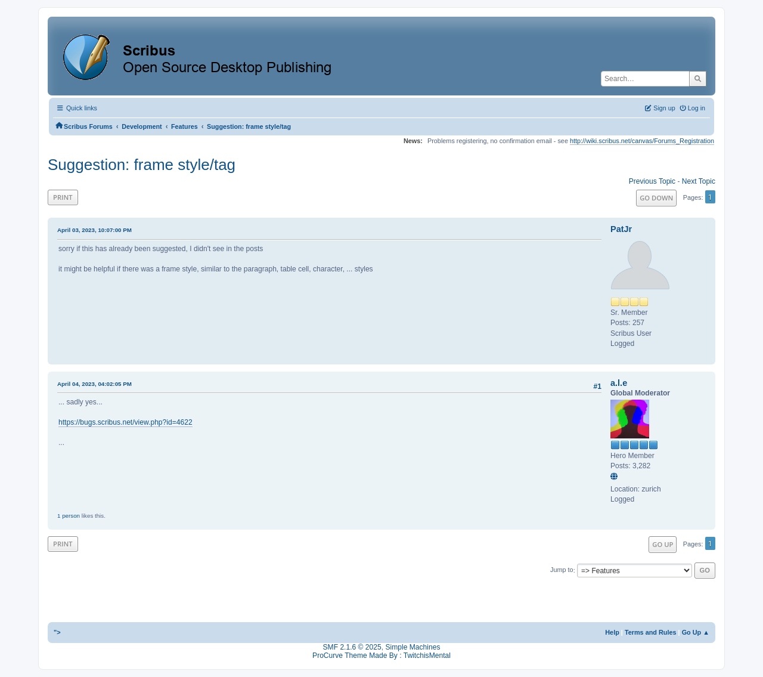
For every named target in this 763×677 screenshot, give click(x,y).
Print (63, 197)
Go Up (662, 544)
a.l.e (618, 383)
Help (612, 632)
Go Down (656, 197)
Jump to (561, 570)
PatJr (621, 229)
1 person (68, 515)
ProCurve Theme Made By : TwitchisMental (381, 655)
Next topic (698, 181)
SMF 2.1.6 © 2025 (352, 647)
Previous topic (652, 181)
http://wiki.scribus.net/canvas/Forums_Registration (642, 140)
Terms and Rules (651, 632)
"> (57, 632)
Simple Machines (412, 647)
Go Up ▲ (695, 632)
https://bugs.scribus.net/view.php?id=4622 (125, 422)
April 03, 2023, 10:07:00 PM (94, 230)
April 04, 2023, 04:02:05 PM (94, 384)
